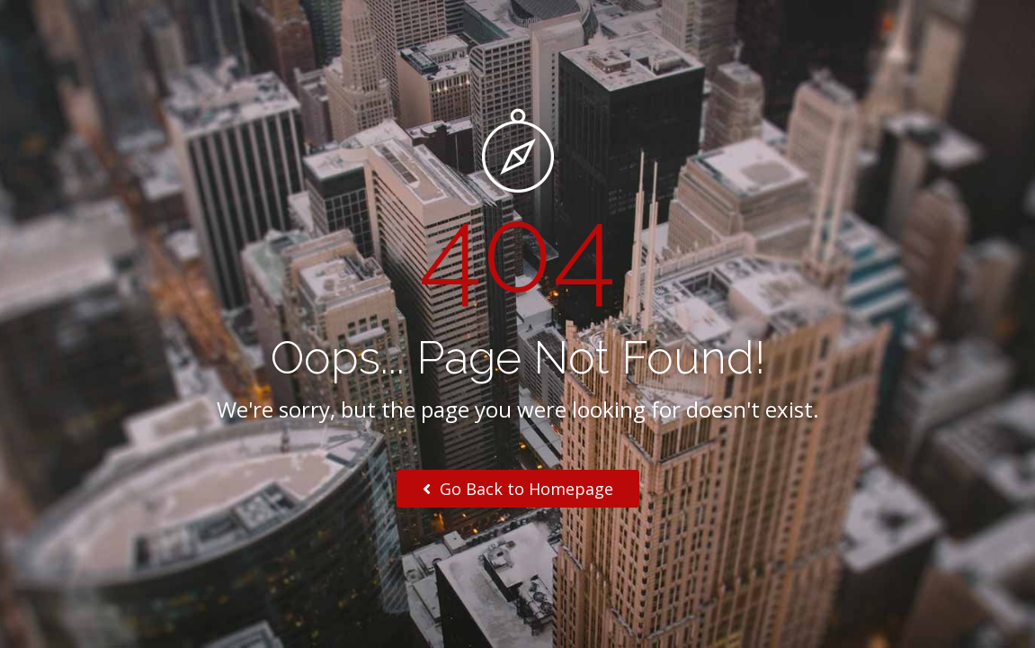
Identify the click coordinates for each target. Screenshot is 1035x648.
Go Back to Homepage (518, 489)
